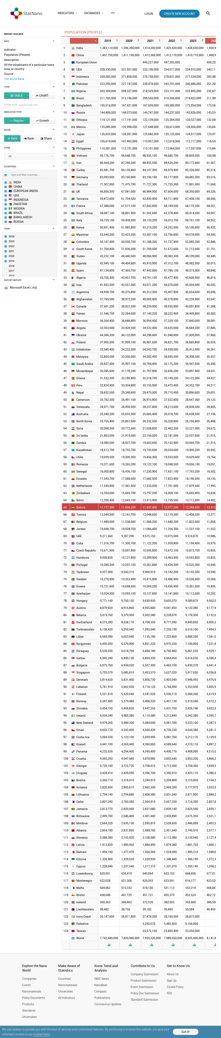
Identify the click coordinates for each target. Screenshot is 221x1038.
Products (28, 1004)
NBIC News (101, 979)
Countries (64, 979)
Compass (100, 991)
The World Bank (14, 79)
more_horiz (112, 12)
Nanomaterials (31, 991)
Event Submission (142, 987)
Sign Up (171, 980)
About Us (173, 974)
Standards (28, 1010)
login (148, 14)
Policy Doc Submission (145, 993)
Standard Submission (144, 999)
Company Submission (144, 974)
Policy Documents (33, 998)
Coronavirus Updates (107, 1004)
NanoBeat (100, 985)
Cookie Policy (41, 1034)
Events (26, 985)
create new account (179, 14)
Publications (102, 998)
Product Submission (143, 980)
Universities (29, 1017)
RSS (169, 993)
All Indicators (66, 998)
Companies (29, 979)
